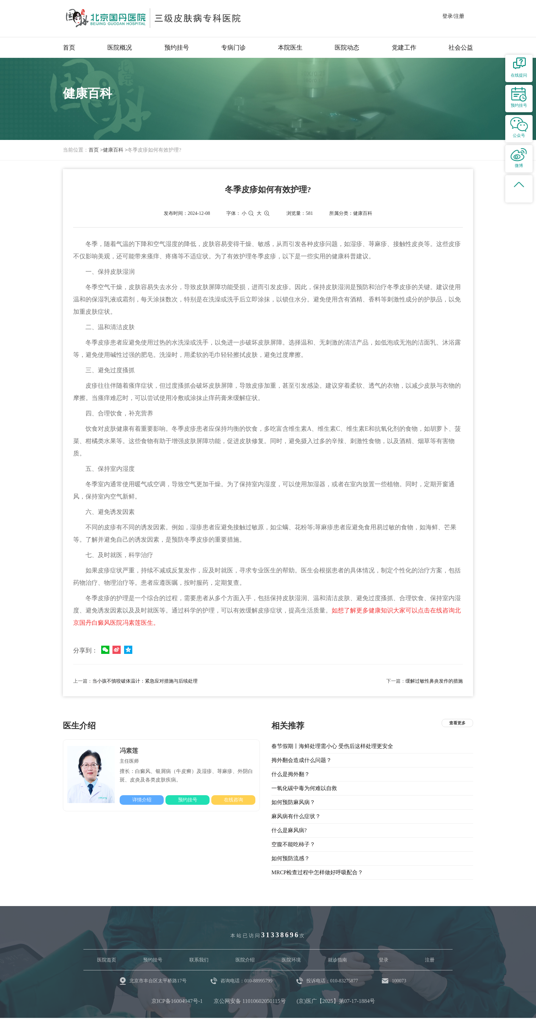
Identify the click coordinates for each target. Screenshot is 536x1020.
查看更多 (457, 723)
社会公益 (460, 47)
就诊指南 (337, 960)
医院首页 (106, 960)
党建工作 (404, 47)
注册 (429, 960)
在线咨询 (233, 799)
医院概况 (119, 47)
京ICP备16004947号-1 (177, 1001)
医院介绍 (245, 960)
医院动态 (347, 47)
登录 (383, 960)
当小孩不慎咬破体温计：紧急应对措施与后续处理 (145, 681)
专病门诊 (233, 47)
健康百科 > (115, 150)
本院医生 (290, 47)
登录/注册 (453, 16)
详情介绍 (141, 799)
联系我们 (199, 960)
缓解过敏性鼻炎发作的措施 (434, 681)
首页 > (96, 150)
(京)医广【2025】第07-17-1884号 (336, 1001)
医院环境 (291, 960)
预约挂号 (176, 47)
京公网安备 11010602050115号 (250, 1001)
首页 (69, 47)
